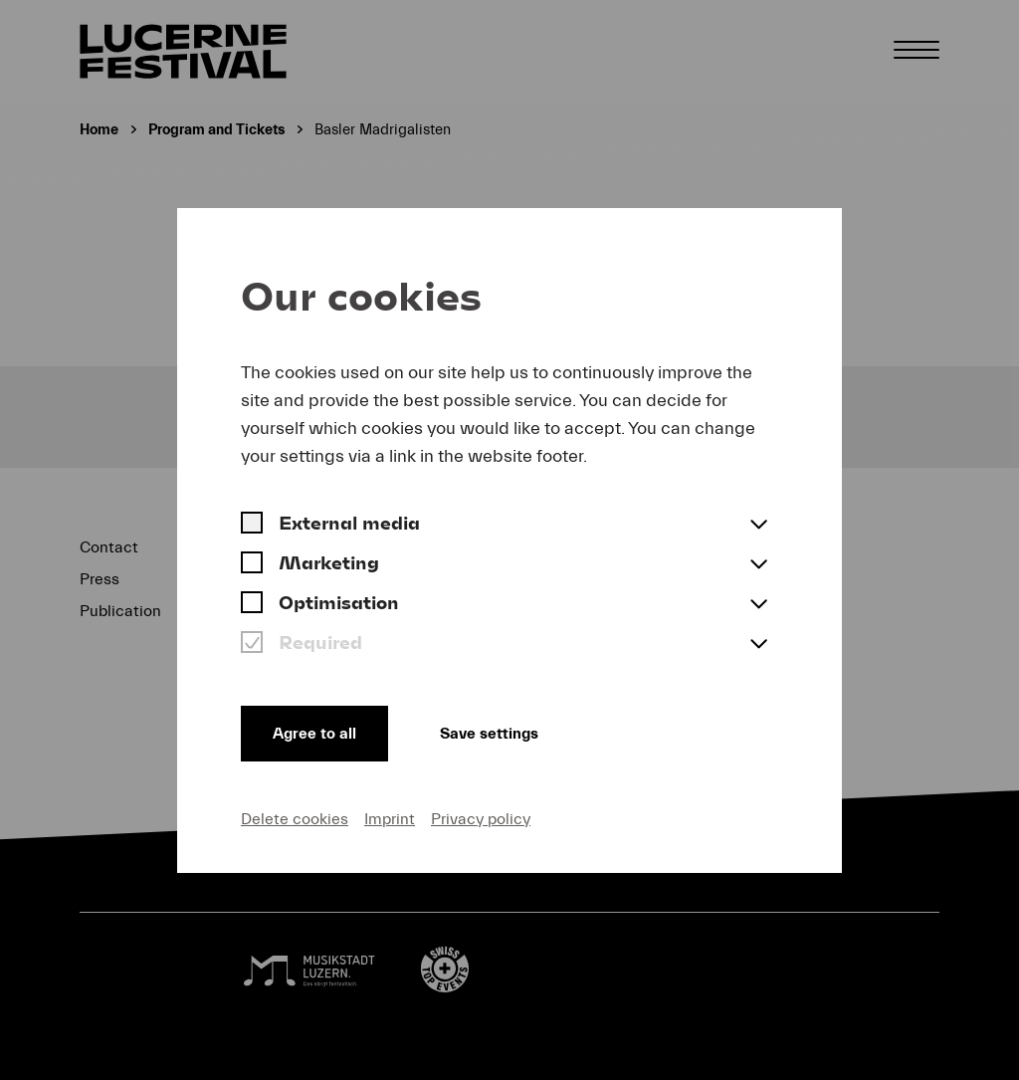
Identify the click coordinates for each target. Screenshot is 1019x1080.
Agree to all (314, 734)
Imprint (389, 819)
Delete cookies (294, 819)
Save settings (489, 734)
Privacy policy (480, 819)
